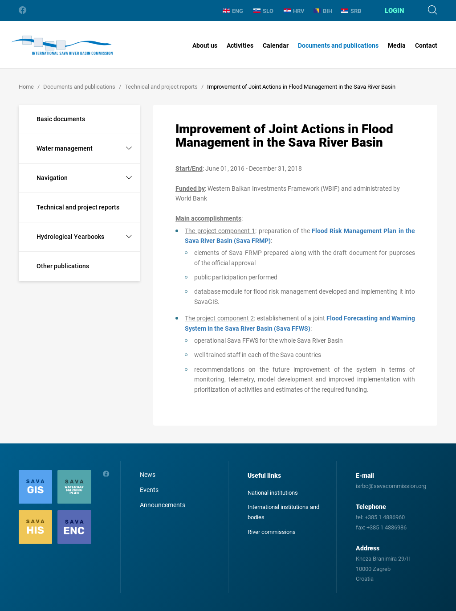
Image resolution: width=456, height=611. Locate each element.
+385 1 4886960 (385, 517)
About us (204, 45)
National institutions (273, 492)
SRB (351, 11)
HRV (294, 11)
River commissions (272, 532)
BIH (323, 11)
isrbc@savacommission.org (391, 486)
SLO (263, 11)
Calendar (276, 45)
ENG (233, 11)
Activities (240, 45)
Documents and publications (338, 45)
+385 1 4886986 (386, 527)
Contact (426, 45)
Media (397, 45)
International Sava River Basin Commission (62, 45)
